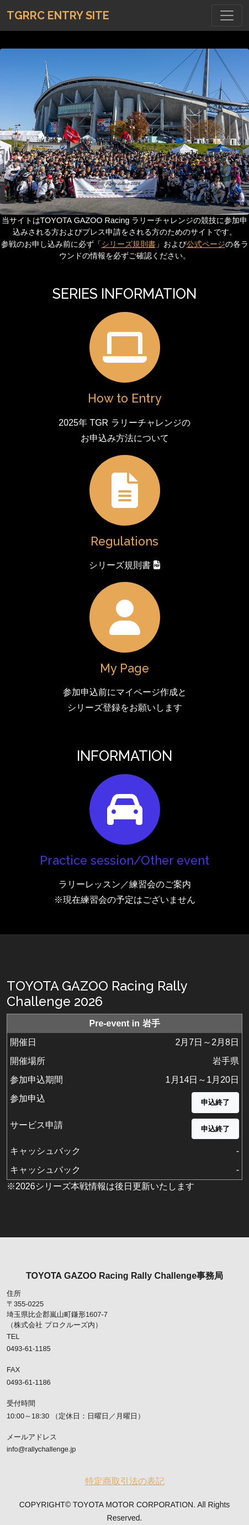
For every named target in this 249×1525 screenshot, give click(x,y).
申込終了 (215, 1102)
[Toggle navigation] (226, 15)
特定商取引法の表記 (125, 1481)
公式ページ (206, 244)
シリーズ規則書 (129, 244)
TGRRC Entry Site (58, 15)
